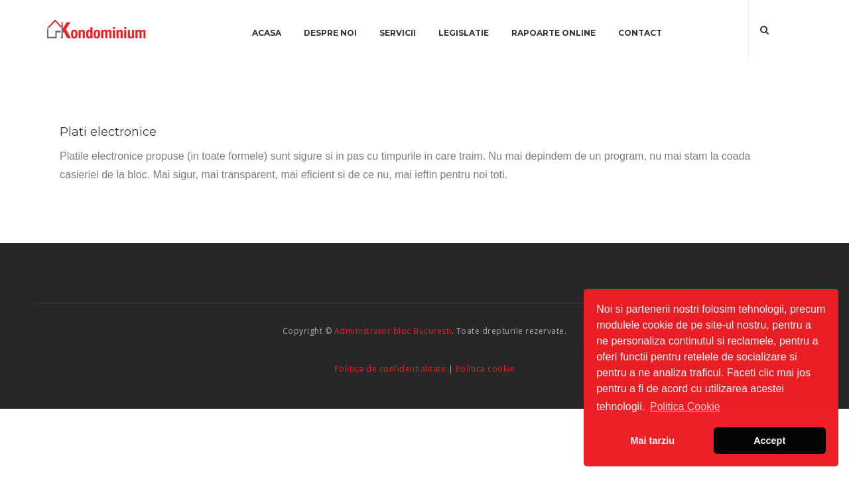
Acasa (266, 33)
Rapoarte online (553, 33)
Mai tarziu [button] (653, 440)
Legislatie (463, 33)
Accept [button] (769, 440)
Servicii (397, 33)
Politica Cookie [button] (685, 406)
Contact (640, 33)
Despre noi (330, 33)
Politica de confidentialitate (390, 368)
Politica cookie (485, 368)
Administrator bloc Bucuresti (393, 331)
